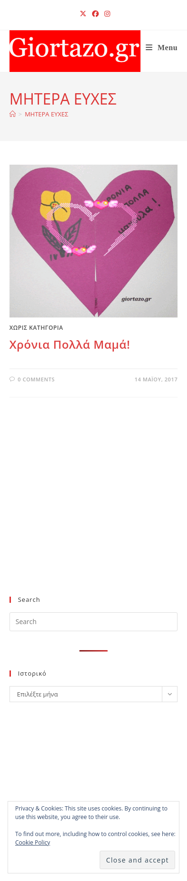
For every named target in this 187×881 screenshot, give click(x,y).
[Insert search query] (93, 621)
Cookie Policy (32, 842)
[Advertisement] (89, 512)
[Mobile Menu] (162, 48)
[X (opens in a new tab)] (83, 13)
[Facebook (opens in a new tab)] (95, 13)
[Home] (12, 114)
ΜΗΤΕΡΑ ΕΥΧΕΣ (46, 114)
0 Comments (36, 379)
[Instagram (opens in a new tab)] (106, 13)
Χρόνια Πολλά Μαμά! (69, 344)
